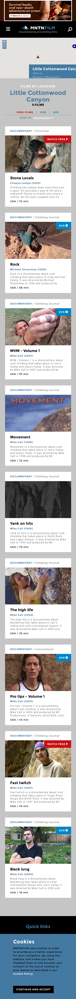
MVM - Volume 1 (25, 351)
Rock (14, 264)
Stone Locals (22, 178)
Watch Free (57, 139)
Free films (25, 112)
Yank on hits (21, 523)
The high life (21, 610)
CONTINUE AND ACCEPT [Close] (33, 989)
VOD (43, 112)
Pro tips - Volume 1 (27, 696)
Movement (20, 437)
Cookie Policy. (23, 973)
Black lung (19, 869)
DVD (56, 112)
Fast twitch (20, 783)
